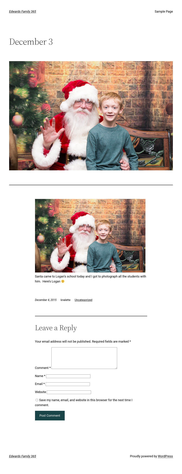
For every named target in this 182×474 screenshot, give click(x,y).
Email (40, 388)
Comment (43, 372)
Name (40, 380)
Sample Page (164, 11)
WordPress (165, 460)
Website (40, 396)
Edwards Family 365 (22, 11)
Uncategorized (83, 300)
